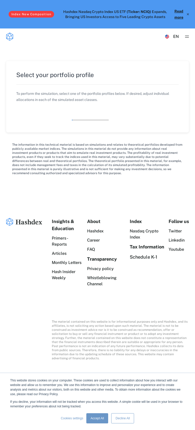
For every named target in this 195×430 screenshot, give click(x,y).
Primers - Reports (60, 241)
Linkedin (177, 240)
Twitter (175, 231)
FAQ (91, 249)
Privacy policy (100, 268)
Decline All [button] (123, 418)
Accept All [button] (97, 418)
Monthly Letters (67, 262)
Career (93, 240)
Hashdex (95, 231)
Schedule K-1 (143, 257)
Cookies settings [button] (72, 418)
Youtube (176, 249)
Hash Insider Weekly (63, 274)
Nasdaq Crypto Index (144, 234)
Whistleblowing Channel (102, 280)
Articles (59, 253)
